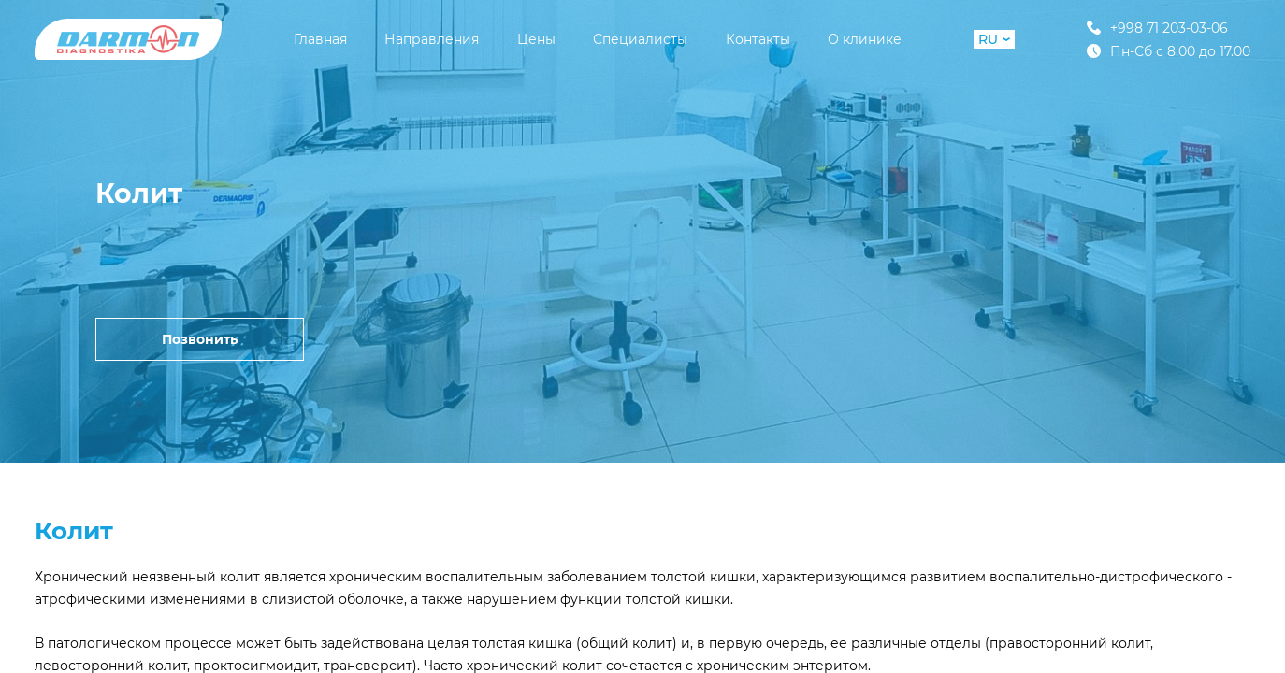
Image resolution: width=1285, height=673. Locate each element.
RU (994, 39)
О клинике (865, 39)
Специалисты (640, 39)
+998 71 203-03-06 (1157, 28)
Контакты (758, 39)
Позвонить (200, 339)
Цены (536, 39)
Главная (320, 39)
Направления (431, 39)
